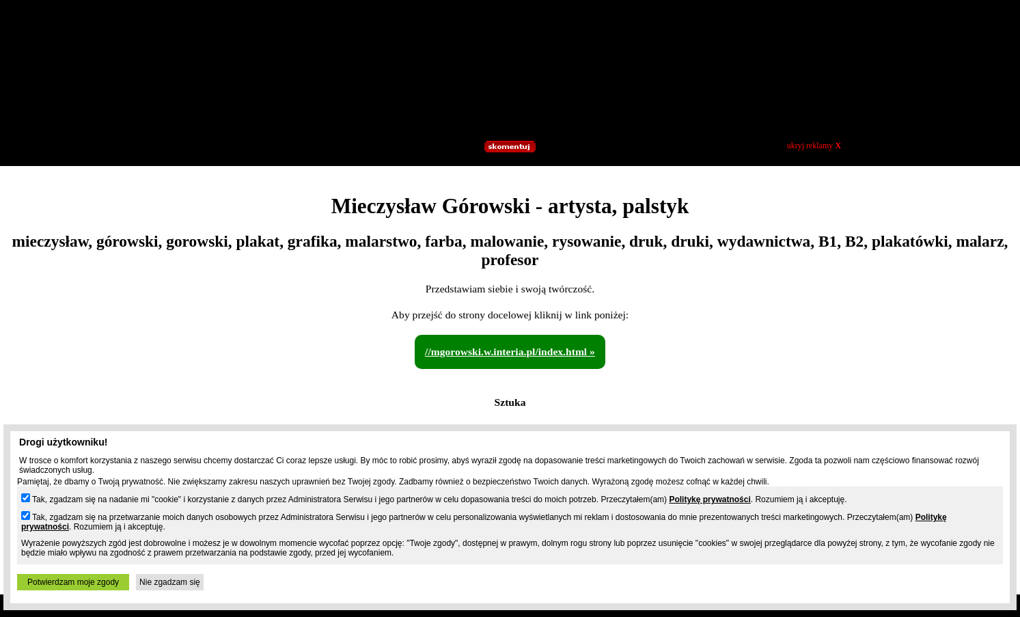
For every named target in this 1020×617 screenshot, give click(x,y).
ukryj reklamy (814, 145)
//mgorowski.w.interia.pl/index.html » (510, 351)
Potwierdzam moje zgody (73, 582)
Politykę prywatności (709, 499)
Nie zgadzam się (169, 582)
